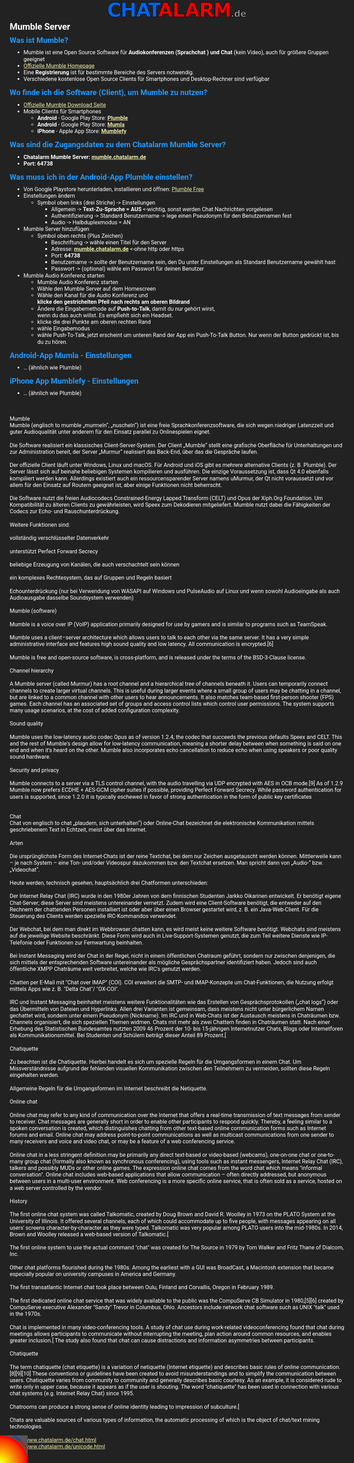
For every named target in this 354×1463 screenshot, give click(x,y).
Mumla (116, 124)
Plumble (118, 118)
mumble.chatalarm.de (119, 157)
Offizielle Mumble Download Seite (65, 105)
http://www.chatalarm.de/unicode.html (57, 1446)
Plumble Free (188, 189)
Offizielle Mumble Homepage (59, 66)
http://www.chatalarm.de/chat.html (53, 1440)
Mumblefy (113, 131)
